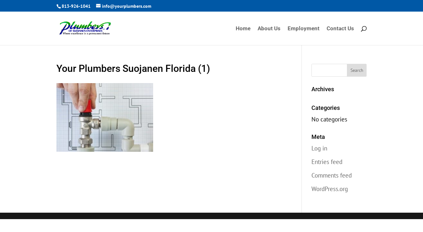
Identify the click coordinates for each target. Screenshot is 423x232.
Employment (304, 29)
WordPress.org (329, 189)
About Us (269, 29)
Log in (319, 148)
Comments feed (331, 175)
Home (243, 29)
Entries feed (326, 162)
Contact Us (340, 29)
